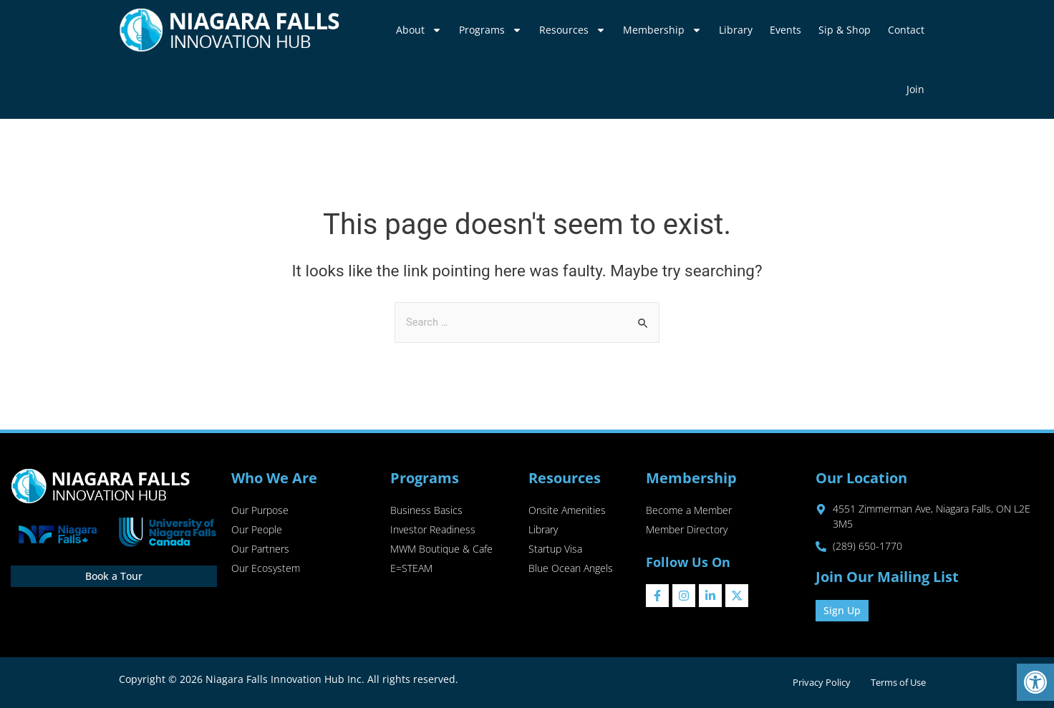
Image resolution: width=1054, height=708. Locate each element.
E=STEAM (411, 571)
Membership (662, 30)
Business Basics (426, 511)
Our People (256, 531)
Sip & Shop (844, 30)
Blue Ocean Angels (570, 571)
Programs (490, 30)
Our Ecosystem (265, 571)
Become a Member (689, 511)
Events (785, 30)
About (419, 30)
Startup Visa (555, 551)
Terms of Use (897, 682)
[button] (1035, 682)
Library (736, 30)
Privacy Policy (818, 682)
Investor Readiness (432, 531)
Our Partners (260, 551)
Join (915, 89)
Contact (906, 30)
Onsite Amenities (567, 511)
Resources (572, 30)
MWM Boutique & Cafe (441, 551)
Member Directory (686, 531)
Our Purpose (260, 511)
